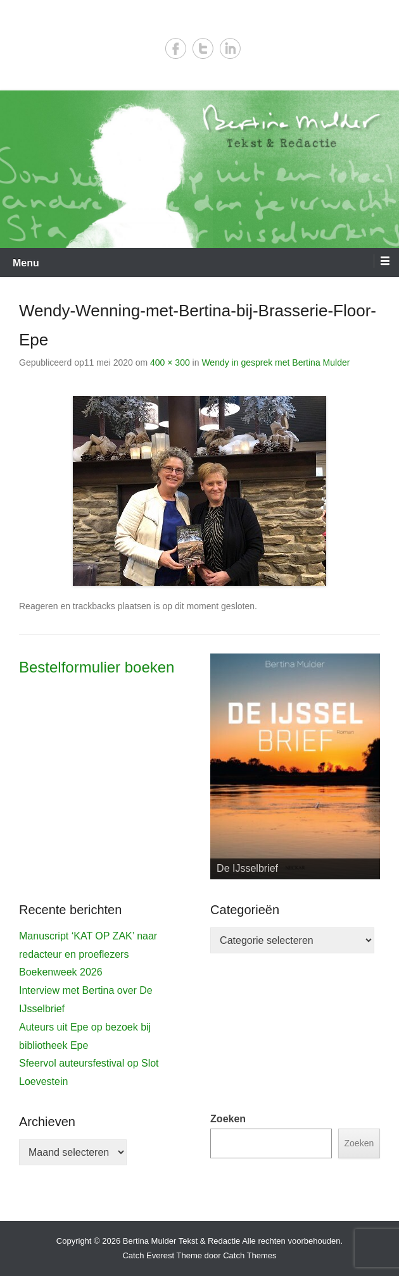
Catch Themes (249, 1255)
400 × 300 (170, 362)
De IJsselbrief (247, 868)
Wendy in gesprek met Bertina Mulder (275, 362)
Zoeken (228, 1118)
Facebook (175, 48)
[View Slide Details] (295, 766)
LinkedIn (230, 48)
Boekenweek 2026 (61, 972)
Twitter (203, 48)
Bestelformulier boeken (96, 667)
